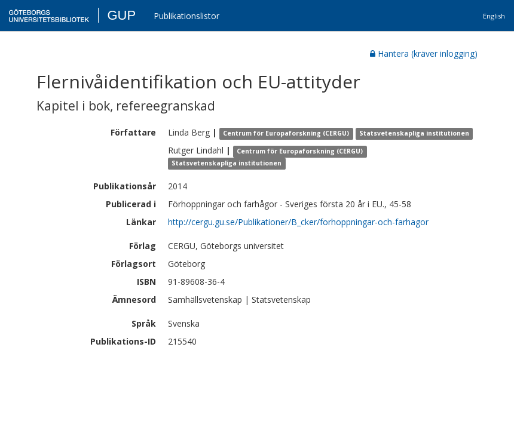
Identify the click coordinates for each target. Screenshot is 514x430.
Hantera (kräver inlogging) (424, 53)
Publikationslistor (186, 16)
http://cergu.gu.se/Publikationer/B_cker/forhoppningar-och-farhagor (298, 222)
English (494, 15)
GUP (121, 15)
